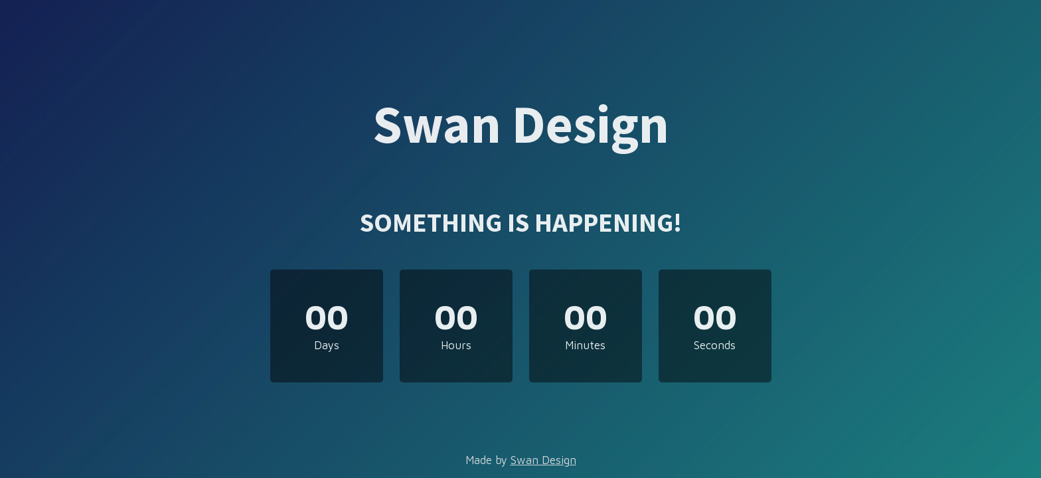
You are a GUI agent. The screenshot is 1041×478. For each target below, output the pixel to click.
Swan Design (543, 460)
